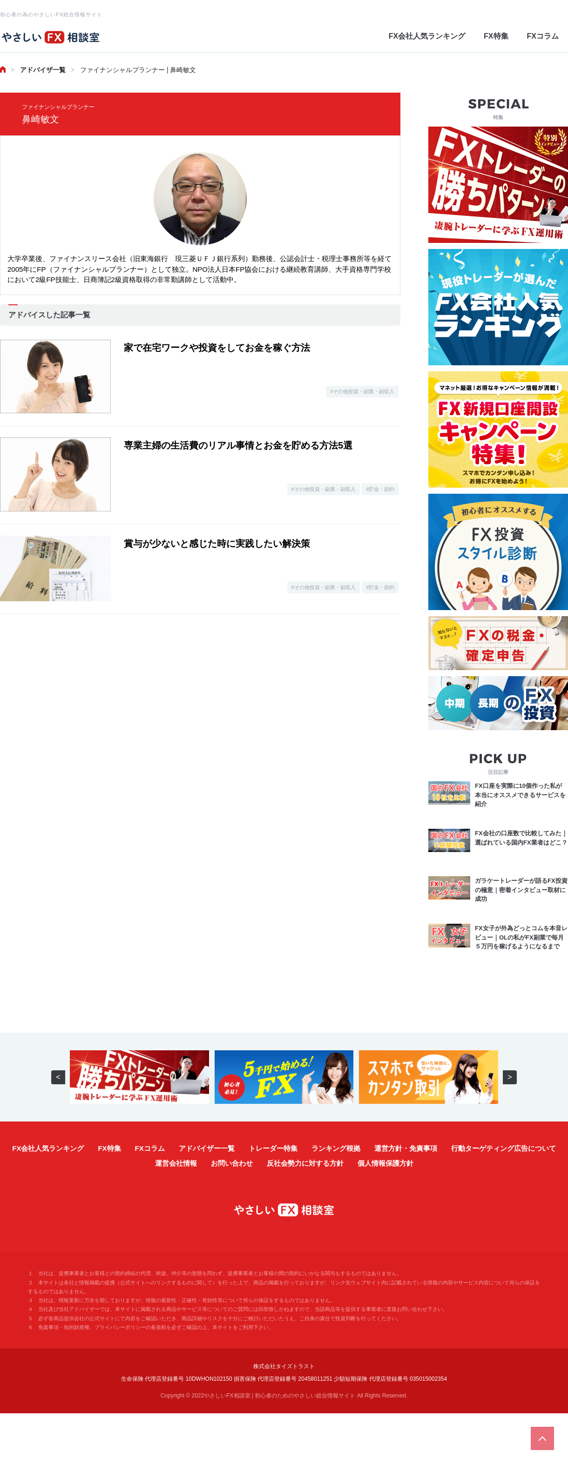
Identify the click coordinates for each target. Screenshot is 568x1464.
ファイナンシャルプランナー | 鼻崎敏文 (138, 70)
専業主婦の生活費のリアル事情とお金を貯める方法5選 (238, 445)
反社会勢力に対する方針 (305, 1163)
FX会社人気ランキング (427, 36)
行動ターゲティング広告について (503, 1148)
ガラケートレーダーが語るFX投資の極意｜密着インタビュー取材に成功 (521, 889)
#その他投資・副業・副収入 (362, 391)
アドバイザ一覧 (43, 70)
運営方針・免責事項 (405, 1148)
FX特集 (496, 36)
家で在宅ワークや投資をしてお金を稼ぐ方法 (217, 347)
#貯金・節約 (380, 489)
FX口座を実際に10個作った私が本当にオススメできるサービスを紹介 (520, 794)
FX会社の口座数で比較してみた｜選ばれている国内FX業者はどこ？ (521, 838)
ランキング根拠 (335, 1148)
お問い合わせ (232, 1163)
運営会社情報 (176, 1163)
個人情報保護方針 (385, 1163)
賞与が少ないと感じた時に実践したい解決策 (217, 543)
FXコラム (543, 36)
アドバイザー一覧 (207, 1148)
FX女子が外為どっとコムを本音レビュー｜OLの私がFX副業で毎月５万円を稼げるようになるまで (521, 937)
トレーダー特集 (273, 1148)
